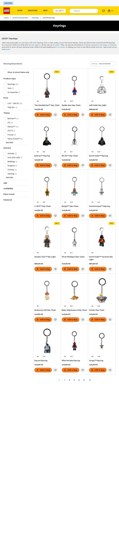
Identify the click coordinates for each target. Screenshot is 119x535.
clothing (87, 45)
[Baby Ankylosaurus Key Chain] (74, 291)
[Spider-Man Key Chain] (74, 86)
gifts (26, 45)
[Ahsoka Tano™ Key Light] (47, 237)
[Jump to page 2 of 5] (89, 379)
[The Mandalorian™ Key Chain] (47, 86)
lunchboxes (112, 45)
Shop (19, 10)
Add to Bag (45, 115)
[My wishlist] (103, 10)
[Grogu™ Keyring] (101, 341)
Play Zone (8, 3)
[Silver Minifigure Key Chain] (74, 237)
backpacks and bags (99, 45)
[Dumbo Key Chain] (101, 291)
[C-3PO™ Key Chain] (47, 187)
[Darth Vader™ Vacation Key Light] (101, 237)
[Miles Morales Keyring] (74, 341)
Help (45, 10)
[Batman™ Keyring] (47, 136)
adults (57, 45)
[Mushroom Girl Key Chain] (47, 291)
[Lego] (6, 11)
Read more (6, 49)
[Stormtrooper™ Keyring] (101, 187)
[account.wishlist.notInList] (55, 114)
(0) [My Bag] (110, 10)
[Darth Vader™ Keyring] (101, 136)
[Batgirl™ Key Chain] (74, 187)
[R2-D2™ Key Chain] (74, 136)
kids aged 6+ (36, 45)
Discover (32, 10)
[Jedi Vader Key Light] (101, 86)
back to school (59, 47)
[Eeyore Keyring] (47, 341)
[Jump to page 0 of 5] (59, 379)
